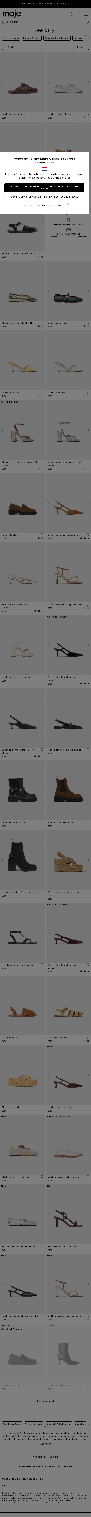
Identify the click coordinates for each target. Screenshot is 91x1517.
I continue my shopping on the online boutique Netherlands (45, 197)
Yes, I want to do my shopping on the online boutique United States (45, 187)
